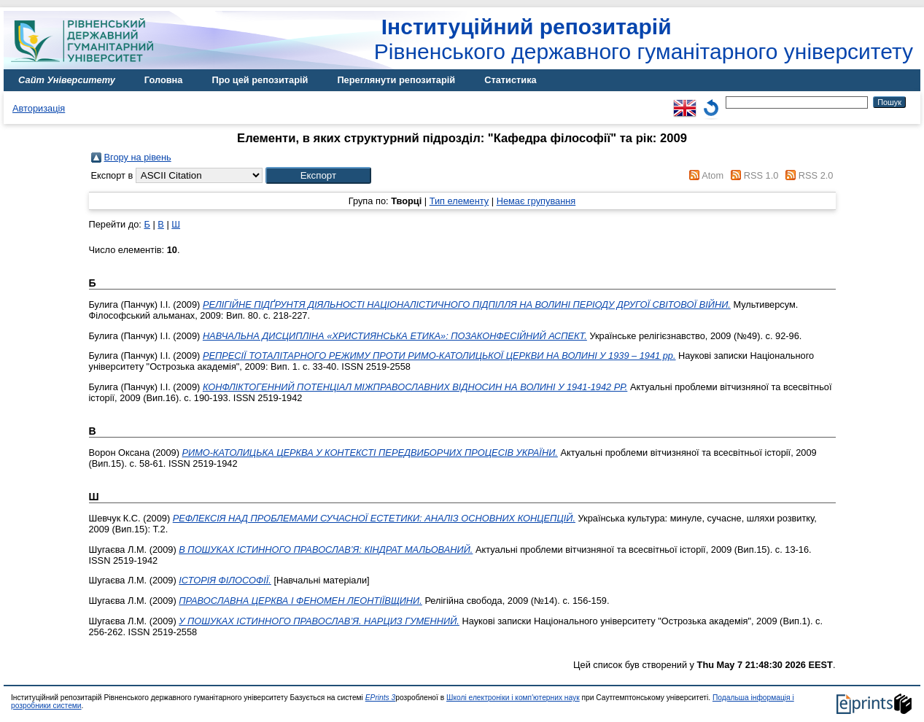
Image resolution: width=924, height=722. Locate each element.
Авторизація (38, 108)
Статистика (510, 79)
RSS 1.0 (761, 175)
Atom (712, 175)
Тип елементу (459, 200)
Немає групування (536, 200)
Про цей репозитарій (259, 79)
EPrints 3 (380, 698)
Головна (163, 79)
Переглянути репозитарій (396, 79)
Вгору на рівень (137, 157)
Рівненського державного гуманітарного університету (643, 39)
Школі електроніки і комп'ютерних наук (513, 698)
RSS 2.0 (816, 175)
